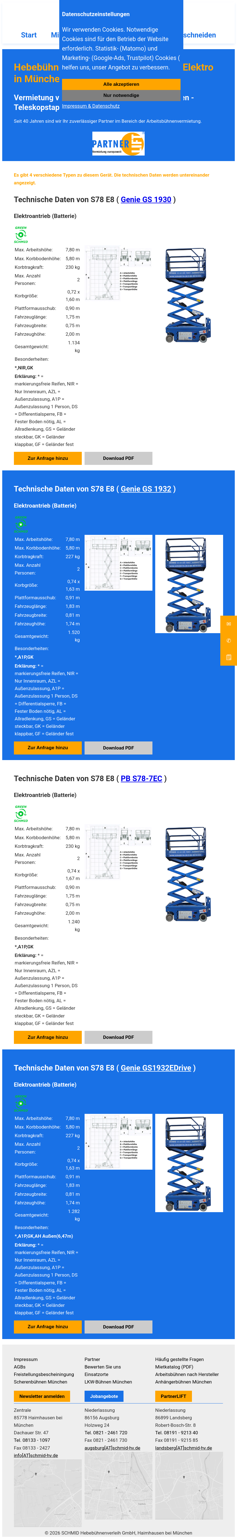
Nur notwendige (121, 95)
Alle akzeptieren (121, 84)
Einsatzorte (96, 1374)
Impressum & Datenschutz (91, 106)
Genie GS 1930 (146, 199)
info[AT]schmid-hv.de (36, 1455)
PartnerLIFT (173, 1396)
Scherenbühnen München (40, 1382)
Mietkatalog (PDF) (174, 1367)
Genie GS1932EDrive (156, 1068)
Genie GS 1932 (146, 489)
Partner (92, 1359)
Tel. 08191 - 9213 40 (176, 1432)
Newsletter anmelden (42, 1396)
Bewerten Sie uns (103, 1367)
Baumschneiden (190, 35)
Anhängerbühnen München (183, 1382)
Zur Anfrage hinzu (48, 458)
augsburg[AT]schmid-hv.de (112, 1448)
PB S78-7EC (141, 778)
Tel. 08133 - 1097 (32, 1440)
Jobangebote (104, 1396)
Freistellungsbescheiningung (44, 1374)
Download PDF (118, 458)
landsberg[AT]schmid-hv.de (183, 1448)
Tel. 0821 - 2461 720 (106, 1432)
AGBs (20, 1367)
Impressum (26, 1359)
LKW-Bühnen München (108, 1382)
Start (29, 35)
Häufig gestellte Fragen (179, 1359)
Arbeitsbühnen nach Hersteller (187, 1374)
